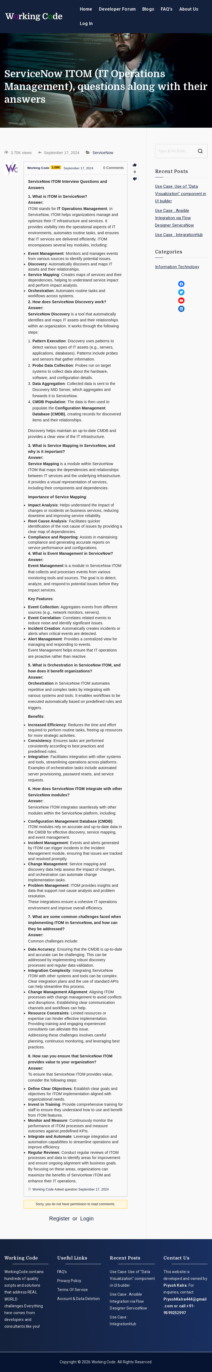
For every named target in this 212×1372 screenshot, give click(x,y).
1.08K (58, 167)
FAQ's (167, 9)
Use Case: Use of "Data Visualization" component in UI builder (180, 193)
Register (59, 1218)
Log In (86, 23)
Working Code (104, 1362)
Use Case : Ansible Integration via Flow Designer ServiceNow (174, 218)
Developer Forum (117, 9)
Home (86, 9)
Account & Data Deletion (78, 1298)
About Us (188, 9)
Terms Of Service (72, 1290)
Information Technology (177, 266)
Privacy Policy (69, 1281)
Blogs (148, 9)
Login (87, 1218)
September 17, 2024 (93, 1189)
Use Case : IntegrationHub (179, 234)
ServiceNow (103, 153)
